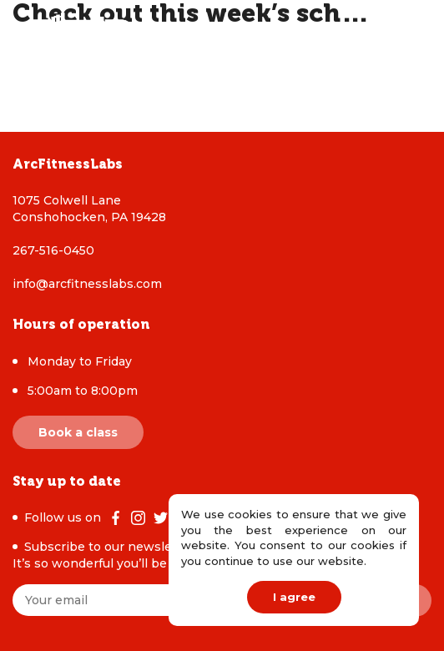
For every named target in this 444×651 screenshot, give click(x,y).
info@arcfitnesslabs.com (87, 283)
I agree (294, 596)
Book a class (78, 432)
